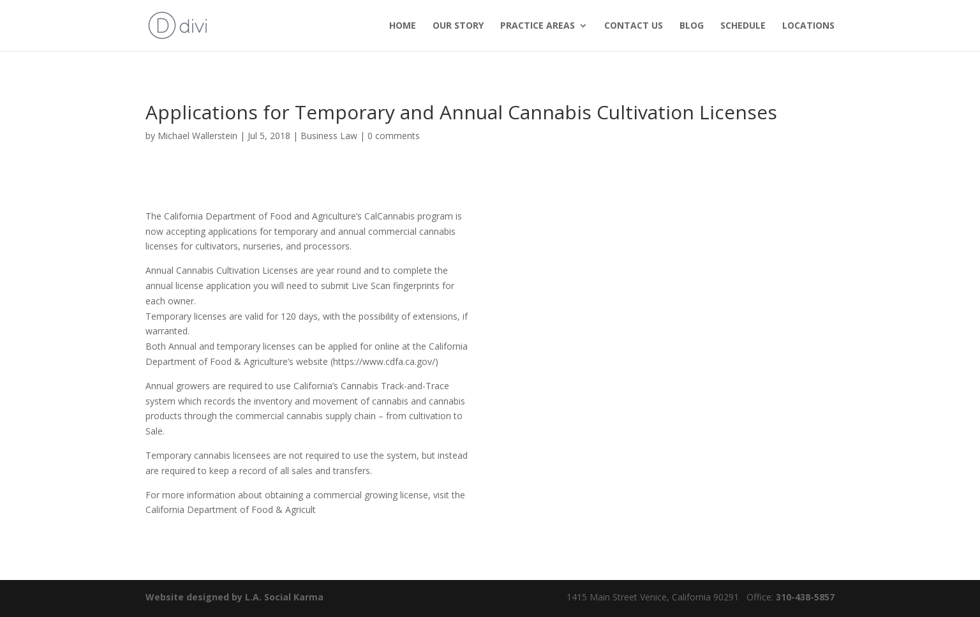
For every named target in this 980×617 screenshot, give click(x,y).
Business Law (329, 136)
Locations (808, 26)
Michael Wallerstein (197, 136)
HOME (402, 26)
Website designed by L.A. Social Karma (234, 597)
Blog (691, 26)
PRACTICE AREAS (537, 26)
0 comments (394, 136)
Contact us (633, 26)
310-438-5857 (804, 597)
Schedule (743, 26)
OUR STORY (458, 26)
